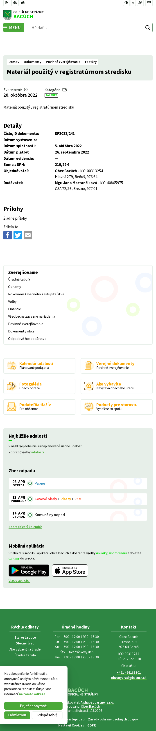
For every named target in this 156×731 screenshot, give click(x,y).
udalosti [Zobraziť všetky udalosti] (37, 432)
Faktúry (51, 75)
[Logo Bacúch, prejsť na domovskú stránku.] (78, 15)
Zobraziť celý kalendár (25, 507)
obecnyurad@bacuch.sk (129, 658)
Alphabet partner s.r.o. (97, 683)
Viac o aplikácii (19, 561)
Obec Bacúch (90, 687)
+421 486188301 (129, 653)
